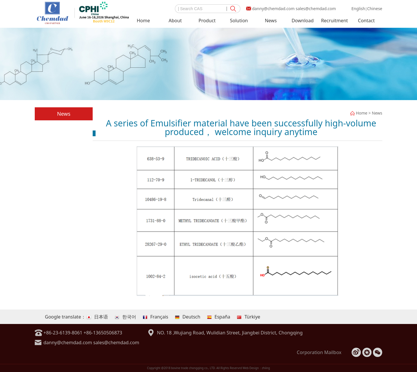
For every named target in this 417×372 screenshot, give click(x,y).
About (175, 20)
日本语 (97, 317)
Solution (239, 20)
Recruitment (334, 20)
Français (155, 317)
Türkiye (248, 317)
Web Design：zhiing (256, 368)
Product (207, 20)
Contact (366, 20)
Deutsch (187, 317)
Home (143, 20)
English (358, 8)
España (218, 317)
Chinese (374, 8)
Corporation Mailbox (319, 352)
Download (303, 20)
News (271, 20)
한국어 (125, 317)
